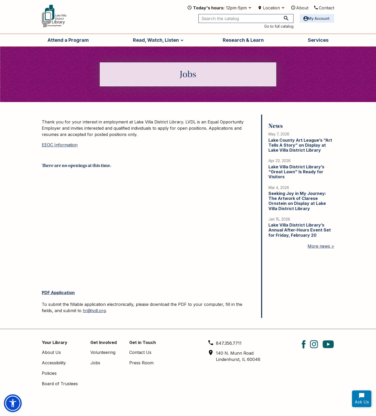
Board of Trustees (60, 383)
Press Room (141, 362)
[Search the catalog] (245, 18)
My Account (319, 18)
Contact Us (140, 352)
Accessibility (54, 362)
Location (271, 7)
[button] (12, 403)
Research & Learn (243, 40)
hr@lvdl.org (94, 310)
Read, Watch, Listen (156, 40)
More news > (321, 246)
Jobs (95, 362)
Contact (326, 7)
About (302, 7)
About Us (51, 352)
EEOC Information (60, 144)
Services (318, 40)
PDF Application (58, 292)
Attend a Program (68, 40)
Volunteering (102, 352)
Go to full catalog (278, 26)
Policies (49, 373)
